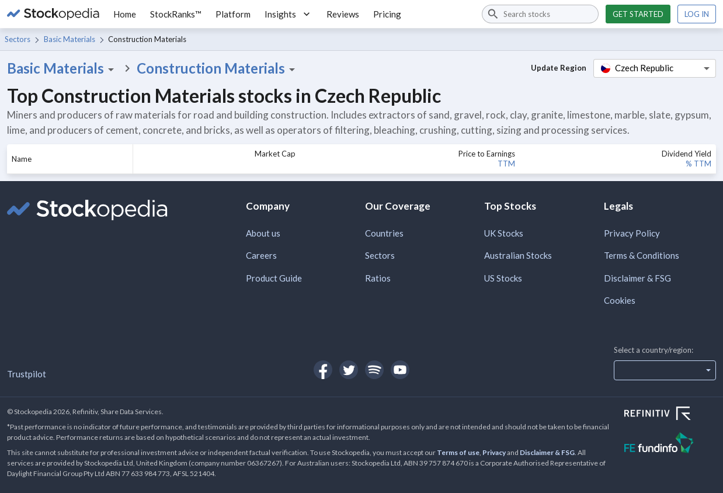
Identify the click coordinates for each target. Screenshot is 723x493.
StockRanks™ (175, 14)
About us (263, 233)
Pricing (387, 14)
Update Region (558, 67)
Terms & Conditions (641, 255)
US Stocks (503, 278)
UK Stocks (503, 233)
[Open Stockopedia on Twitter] (348, 369)
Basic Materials (69, 39)
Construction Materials (218, 68)
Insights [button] (288, 14)
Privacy (494, 452)
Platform (233, 14)
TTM (506, 163)
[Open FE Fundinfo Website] (670, 444)
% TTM (698, 163)
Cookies (619, 300)
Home (124, 14)
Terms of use (458, 452)
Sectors (17, 39)
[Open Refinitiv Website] (670, 415)
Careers (261, 255)
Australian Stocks (518, 255)
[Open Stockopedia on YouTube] (400, 369)
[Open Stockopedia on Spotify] (374, 369)
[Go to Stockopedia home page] (53, 14)
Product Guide (274, 278)
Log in (696, 14)
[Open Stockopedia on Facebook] (323, 369)
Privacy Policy (632, 233)
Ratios (378, 278)
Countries (384, 233)
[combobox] (540, 14)
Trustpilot (26, 374)
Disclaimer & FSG (637, 278)
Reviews (342, 14)
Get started (638, 14)
